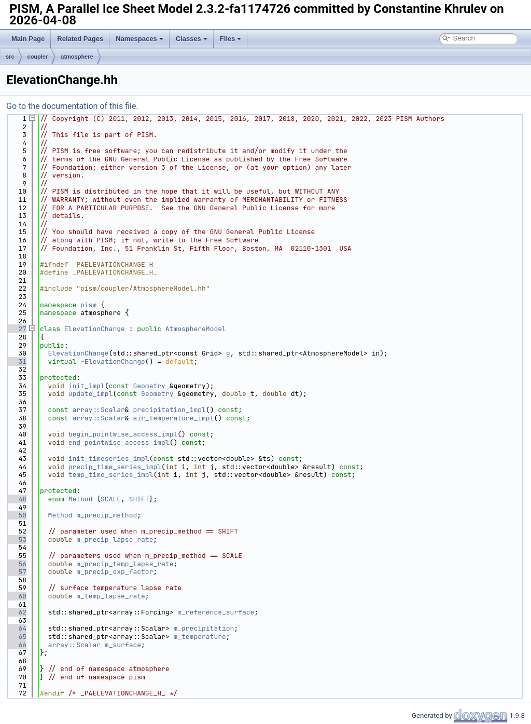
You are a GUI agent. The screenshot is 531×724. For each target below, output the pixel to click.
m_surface (123, 644)
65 (16, 636)
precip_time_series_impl (114, 466)
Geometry (149, 385)
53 (16, 539)
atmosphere (77, 56)
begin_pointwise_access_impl (123, 434)
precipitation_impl (169, 409)
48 (16, 499)
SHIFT (139, 499)
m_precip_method (106, 515)
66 (16, 644)
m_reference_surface (215, 612)
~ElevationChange (112, 361)
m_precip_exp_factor (114, 571)
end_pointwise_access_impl (119, 442)
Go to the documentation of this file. (72, 106)
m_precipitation (203, 628)
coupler (37, 56)
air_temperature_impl (173, 418)
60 (16, 596)
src (10, 56)
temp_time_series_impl (110, 474)
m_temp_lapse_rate (110, 596)
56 (16, 563)
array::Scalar (98, 409)
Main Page (28, 39)
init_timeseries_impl (108, 458)
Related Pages (80, 39)
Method (80, 499)
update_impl (90, 393)
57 (16, 571)
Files (231, 39)
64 (16, 628)
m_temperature (199, 636)
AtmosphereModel (195, 328)
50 (16, 515)
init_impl (86, 385)
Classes (191, 39)
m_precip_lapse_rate (114, 539)
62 (16, 612)
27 (16, 328)
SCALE (111, 499)
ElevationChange (94, 328)
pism (88, 304)
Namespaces (139, 39)
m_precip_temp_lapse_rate (124, 563)
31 (16, 361)
